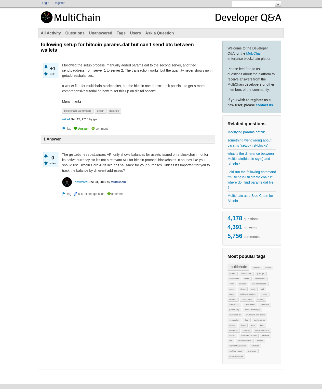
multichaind (247, 299)
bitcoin (232, 335)
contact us (264, 105)
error (231, 284)
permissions (260, 279)
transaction (234, 304)
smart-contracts (244, 341)
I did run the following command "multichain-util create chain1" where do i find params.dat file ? (252, 179)
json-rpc (260, 273)
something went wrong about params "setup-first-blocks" (249, 142)
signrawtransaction (237, 346)
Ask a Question (159, 33)
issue (231, 294)
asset (231, 289)
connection (234, 320)
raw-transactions (259, 284)
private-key (234, 310)
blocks (232, 325)
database (233, 330)
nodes (264, 294)
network (265, 335)
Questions (74, 33)
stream (232, 273)
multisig (260, 299)
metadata (264, 304)
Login (45, 3)
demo (243, 325)
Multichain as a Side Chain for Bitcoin (250, 198)
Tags (121, 33)
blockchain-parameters (77, 110)
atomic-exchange (252, 310)
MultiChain (254, 53)
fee (230, 341)
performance (259, 320)
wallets (260, 341)
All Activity (51, 33)
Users (135, 33)
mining (243, 289)
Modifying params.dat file (247, 132)
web (253, 325)
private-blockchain (248, 335)
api (262, 289)
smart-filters (250, 304)
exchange (252, 351)
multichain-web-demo (255, 315)
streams (256, 267)
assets (268, 267)
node (253, 289)
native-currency (262, 330)
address (242, 284)
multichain (238, 267)
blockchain (234, 279)
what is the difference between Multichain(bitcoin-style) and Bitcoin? (251, 159)
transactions (246, 273)
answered (81, 182)
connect (232, 299)
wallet (246, 279)
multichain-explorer (248, 294)
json (262, 325)
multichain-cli (235, 315)
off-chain (255, 346)
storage (246, 330)
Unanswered (100, 33)
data (246, 320)
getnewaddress (236, 356)
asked (66, 119)
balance (114, 110)
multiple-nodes (235, 351)
